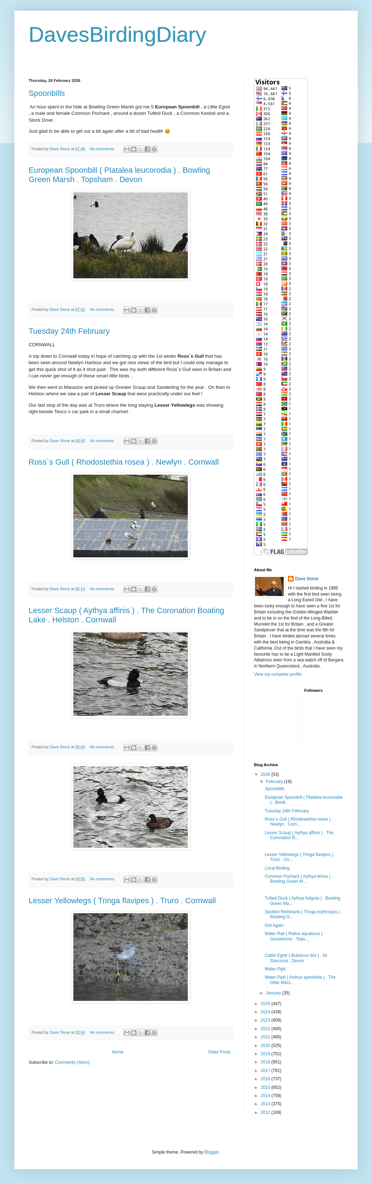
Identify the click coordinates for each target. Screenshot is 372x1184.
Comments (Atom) (72, 1062)
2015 (266, 1087)
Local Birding (277, 868)
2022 (266, 1028)
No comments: (103, 149)
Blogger (211, 1152)
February (275, 781)
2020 (266, 1045)
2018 (266, 1062)
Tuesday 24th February (69, 331)
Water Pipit (275, 969)
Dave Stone (306, 578)
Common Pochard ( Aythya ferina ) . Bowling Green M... (299, 879)
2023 (266, 1020)
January (274, 992)
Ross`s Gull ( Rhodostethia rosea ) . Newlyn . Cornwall (124, 462)
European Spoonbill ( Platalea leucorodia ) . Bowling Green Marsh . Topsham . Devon (119, 175)
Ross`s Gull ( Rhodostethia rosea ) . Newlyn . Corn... (299, 822)
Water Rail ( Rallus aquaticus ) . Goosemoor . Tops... (295, 936)
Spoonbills (47, 93)
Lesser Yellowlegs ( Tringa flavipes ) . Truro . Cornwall (122, 900)
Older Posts (219, 1052)
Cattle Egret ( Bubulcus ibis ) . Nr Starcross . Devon (296, 958)
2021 (266, 1036)
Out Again (274, 925)
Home (117, 1052)
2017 (266, 1070)
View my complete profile (278, 674)
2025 (266, 1003)
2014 (266, 1095)
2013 (266, 1103)
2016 (266, 1078)
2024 (266, 1011)
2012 (266, 1112)
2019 (266, 1053)
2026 (266, 774)
